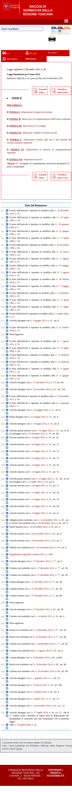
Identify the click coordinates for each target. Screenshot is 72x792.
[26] (3, 388)
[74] (3, 718)
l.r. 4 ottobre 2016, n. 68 (41, 698)
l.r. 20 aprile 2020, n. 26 (25, 731)
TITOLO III (15, 132)
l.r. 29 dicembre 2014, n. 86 (45, 670)
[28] (3, 402)
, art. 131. (61, 711)
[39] (3, 478)
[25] (3, 382)
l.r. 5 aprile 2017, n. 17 (40, 705)
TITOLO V (16, 145)
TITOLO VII (15, 165)
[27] (3, 395)
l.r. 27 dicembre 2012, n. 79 (42, 388)
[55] (3, 588)
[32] (3, 430)
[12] (3, 292)
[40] (3, 485)
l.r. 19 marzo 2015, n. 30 (41, 691)
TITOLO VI (17, 155)
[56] (3, 595)
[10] (3, 278)
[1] (2, 216)
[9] (2, 271)
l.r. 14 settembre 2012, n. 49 (50, 526)
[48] (3, 540)
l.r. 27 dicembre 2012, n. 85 (42, 615)
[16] (3, 320)
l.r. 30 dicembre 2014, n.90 (42, 663)
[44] (3, 512)
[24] (3, 375)
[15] (3, 313)
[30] (3, 416)
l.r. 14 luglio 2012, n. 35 (41, 429)
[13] (3, 299)
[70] (3, 691)
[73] (3, 712)
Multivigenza (30, 65)
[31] (3, 423)
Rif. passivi (52, 59)
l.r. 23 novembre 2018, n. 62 (43, 711)
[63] (3, 643)
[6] (2, 251)
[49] (3, 547)
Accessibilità (55, 782)
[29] (3, 409)
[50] (3, 553)
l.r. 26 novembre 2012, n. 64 (40, 533)
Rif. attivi (31, 59)
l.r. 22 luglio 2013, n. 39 (36, 488)
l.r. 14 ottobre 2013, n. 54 (46, 622)
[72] (3, 705)
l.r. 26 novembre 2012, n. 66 (47, 553)
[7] (2, 258)
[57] (3, 602)
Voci (6, 59)
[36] (3, 457)
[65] (3, 657)
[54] (3, 581)
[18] (3, 333)
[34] (3, 443)
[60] (3, 622)
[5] (2, 244)
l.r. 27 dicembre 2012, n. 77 (42, 567)
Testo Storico (9, 65)
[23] (3, 368)
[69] (3, 684)
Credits (55, 779)
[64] (3, 650)
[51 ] (3, 560)
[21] (3, 354)
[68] (3, 677)
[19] (3, 340)
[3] (2, 230)
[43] (3, 505)
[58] (3, 608)
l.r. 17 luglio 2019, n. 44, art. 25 (46, 718)
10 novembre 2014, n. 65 (44, 395)
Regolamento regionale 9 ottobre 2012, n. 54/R (31, 560)
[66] (3, 663)
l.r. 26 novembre (42, 529)
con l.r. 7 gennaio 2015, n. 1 (39, 684)
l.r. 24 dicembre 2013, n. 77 (45, 636)
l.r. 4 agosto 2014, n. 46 (45, 656)
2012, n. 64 (56, 529)
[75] (3, 731)
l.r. (31, 395)
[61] (3, 629)
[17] (3, 327)
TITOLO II (15, 125)
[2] (2, 223)
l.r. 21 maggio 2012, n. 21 (42, 416)
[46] (3, 526)
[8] (2, 265)
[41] (3, 492)
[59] (3, 615)
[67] (3, 670)
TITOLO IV (15, 139)
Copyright (55, 776)
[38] (3, 471)
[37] (3, 464)
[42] (3, 498)
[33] (3, 437)
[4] (2, 237)
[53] (3, 574)
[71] (3, 698)
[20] (3, 347)
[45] (3, 519)
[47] (3, 533)
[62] (3, 636)
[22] (3, 361)
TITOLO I (14, 118)
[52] (3, 567)
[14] (3, 306)
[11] (3, 285)
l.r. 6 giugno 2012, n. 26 (41, 326)
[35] (3, 450)
